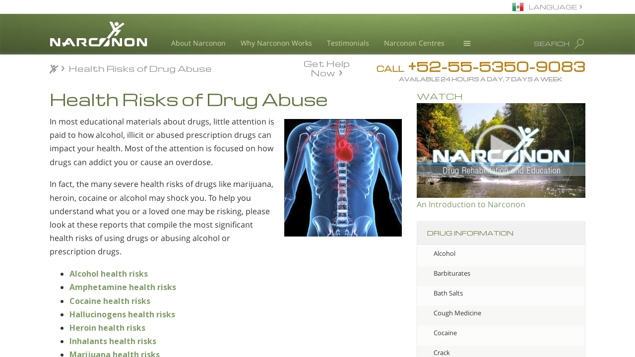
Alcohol (444, 253)
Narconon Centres (414, 43)
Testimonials (348, 43)
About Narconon (198, 43)
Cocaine (445, 332)
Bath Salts (448, 293)
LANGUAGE (553, 6)
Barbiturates (452, 273)
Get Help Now (327, 67)
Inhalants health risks (112, 341)
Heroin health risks (107, 327)
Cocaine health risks (109, 301)
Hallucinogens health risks (122, 314)
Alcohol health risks (108, 273)
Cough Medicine (457, 312)
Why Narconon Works (276, 43)
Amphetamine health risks (122, 287)
